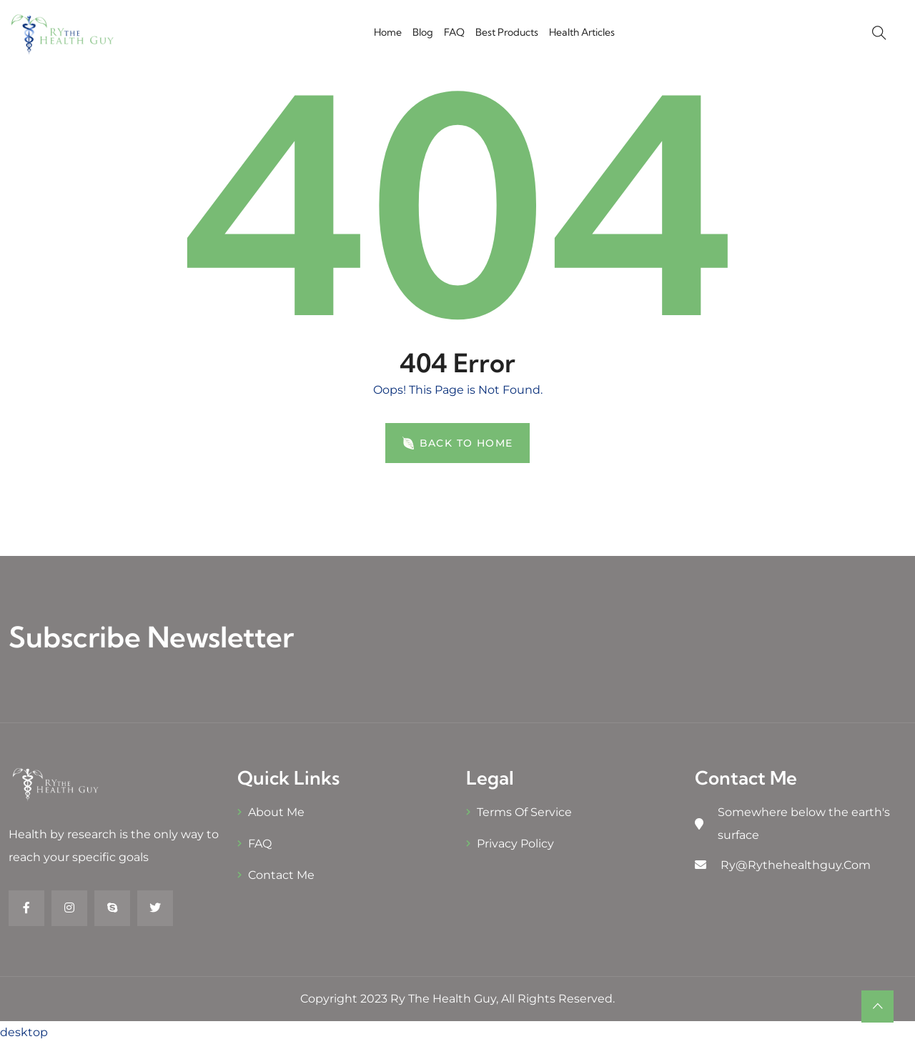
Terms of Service (524, 812)
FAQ (454, 32)
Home (388, 32)
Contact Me (281, 875)
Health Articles (582, 32)
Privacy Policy (515, 843)
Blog (422, 32)
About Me (276, 812)
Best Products (506, 32)
